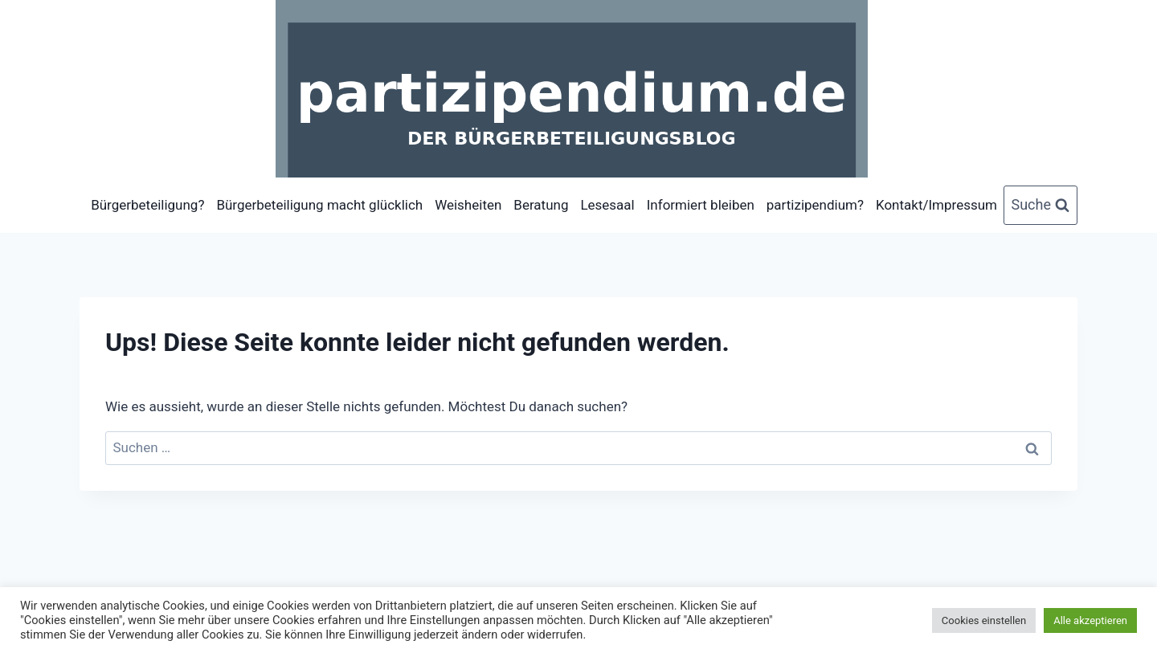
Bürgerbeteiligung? (147, 205)
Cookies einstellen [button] (984, 620)
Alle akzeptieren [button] (1090, 620)
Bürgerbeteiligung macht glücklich (319, 205)
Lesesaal (607, 205)
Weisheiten (468, 205)
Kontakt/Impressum (936, 205)
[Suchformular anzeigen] (1041, 205)
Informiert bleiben (700, 205)
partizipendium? (815, 205)
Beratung (540, 205)
